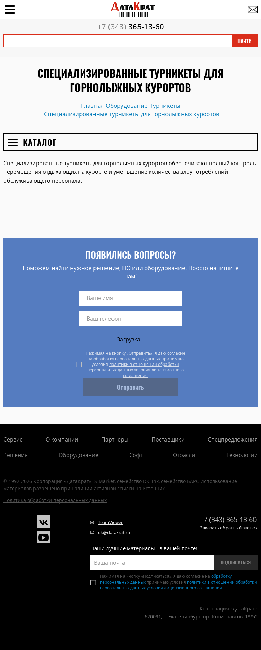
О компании (62, 439)
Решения (15, 455)
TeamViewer (110, 522)
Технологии (242, 455)
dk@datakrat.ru (114, 532)
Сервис (13, 439)
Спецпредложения (233, 439)
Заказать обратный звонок (229, 528)
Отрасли (184, 455)
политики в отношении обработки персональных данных (133, 367)
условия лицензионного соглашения (153, 372)
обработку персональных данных (127, 359)
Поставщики (168, 439)
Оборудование (78, 455)
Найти (244, 40)
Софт (135, 455)
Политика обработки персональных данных (55, 500)
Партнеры (114, 439)
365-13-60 (130, 26)
